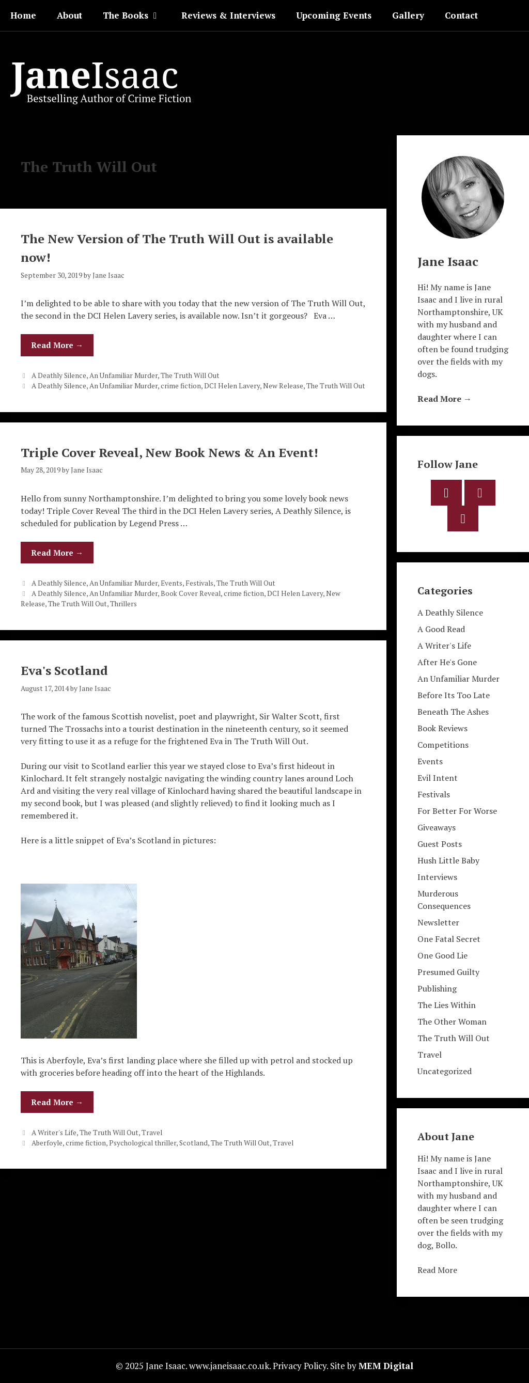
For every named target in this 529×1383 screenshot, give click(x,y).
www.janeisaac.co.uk (229, 1366)
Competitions (443, 744)
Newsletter (438, 922)
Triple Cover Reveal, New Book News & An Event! (169, 452)
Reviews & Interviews (228, 15)
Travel (152, 1132)
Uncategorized (444, 1071)
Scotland (193, 1143)
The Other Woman (452, 1021)
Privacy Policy (299, 1366)
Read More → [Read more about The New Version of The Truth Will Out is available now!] (57, 345)
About (69, 15)
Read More (437, 1270)
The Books (137, 15)
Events (171, 583)
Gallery (408, 15)
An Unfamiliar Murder (123, 375)
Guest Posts (439, 844)
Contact (461, 15)
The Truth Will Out (190, 375)
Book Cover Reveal (191, 593)
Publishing (437, 988)
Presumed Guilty (448, 972)
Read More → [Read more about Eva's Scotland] (57, 1102)
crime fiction (181, 385)
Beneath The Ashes (453, 711)
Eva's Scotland (64, 670)
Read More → (444, 398)
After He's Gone (447, 662)
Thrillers (123, 603)
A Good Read (441, 629)
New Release (283, 385)
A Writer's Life (54, 1132)
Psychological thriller (142, 1143)
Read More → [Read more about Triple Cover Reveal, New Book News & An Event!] (57, 552)
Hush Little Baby (448, 860)
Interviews (437, 877)
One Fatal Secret (448, 939)
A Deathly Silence (59, 375)
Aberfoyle (47, 1143)
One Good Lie (442, 955)
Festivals (199, 583)
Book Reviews (442, 728)
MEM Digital (386, 1366)
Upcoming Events (333, 15)
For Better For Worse (457, 810)
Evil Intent (437, 777)
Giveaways (436, 827)
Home (23, 15)
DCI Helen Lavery (232, 385)
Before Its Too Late (453, 695)
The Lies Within (446, 1005)
